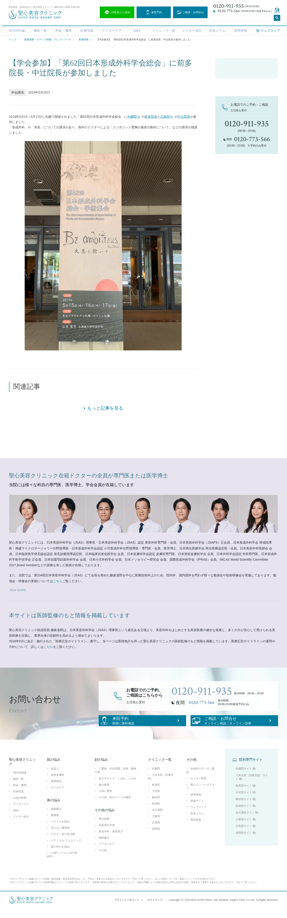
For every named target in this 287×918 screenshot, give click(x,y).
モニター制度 (198, 787)
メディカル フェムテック (66, 849)
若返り (55, 777)
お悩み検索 (19, 807)
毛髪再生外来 (107, 834)
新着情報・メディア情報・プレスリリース (47, 39)
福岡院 (156, 837)
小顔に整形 (105, 800)
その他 (103, 859)
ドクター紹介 (191, 29)
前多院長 (151, 116)
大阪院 (156, 825)
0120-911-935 (202, 691)
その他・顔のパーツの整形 (115, 806)
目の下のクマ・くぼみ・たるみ (117, 787)
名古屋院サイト (245, 821)
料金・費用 (62, 29)
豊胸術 (55, 824)
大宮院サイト (244, 801)
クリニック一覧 (163, 29)
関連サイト (197, 810)
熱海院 (156, 812)
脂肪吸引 (56, 818)
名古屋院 (157, 819)
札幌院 (133, 117)
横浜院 (156, 806)
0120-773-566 (201, 702)
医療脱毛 (56, 790)
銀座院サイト (244, 794)
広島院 (166, 117)
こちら (57, 581)
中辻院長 (184, 116)
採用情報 (240, 29)
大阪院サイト (244, 828)
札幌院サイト (244, 777)
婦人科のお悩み (60, 856)
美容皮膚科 (57, 784)
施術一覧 (38, 29)
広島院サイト (244, 835)
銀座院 (156, 794)
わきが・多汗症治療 (63, 843)
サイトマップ (155, 909)
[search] (241, 17)
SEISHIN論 (15, 29)
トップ (12, 39)
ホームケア (57, 796)
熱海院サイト (244, 815)
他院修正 (104, 847)
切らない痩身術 (60, 837)
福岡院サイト (244, 842)
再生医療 (104, 828)
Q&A (136, 29)
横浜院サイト (244, 808)
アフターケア (111, 29)
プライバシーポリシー (126, 909)
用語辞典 (195, 829)
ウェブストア (198, 816)
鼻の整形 (104, 794)
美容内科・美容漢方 (111, 840)
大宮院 (156, 800)
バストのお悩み (60, 831)
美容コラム (217, 29)
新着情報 (84, 39)
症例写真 (85, 29)
